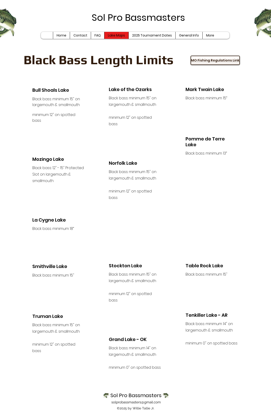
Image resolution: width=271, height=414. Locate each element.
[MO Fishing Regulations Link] (215, 60)
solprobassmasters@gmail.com (136, 402)
